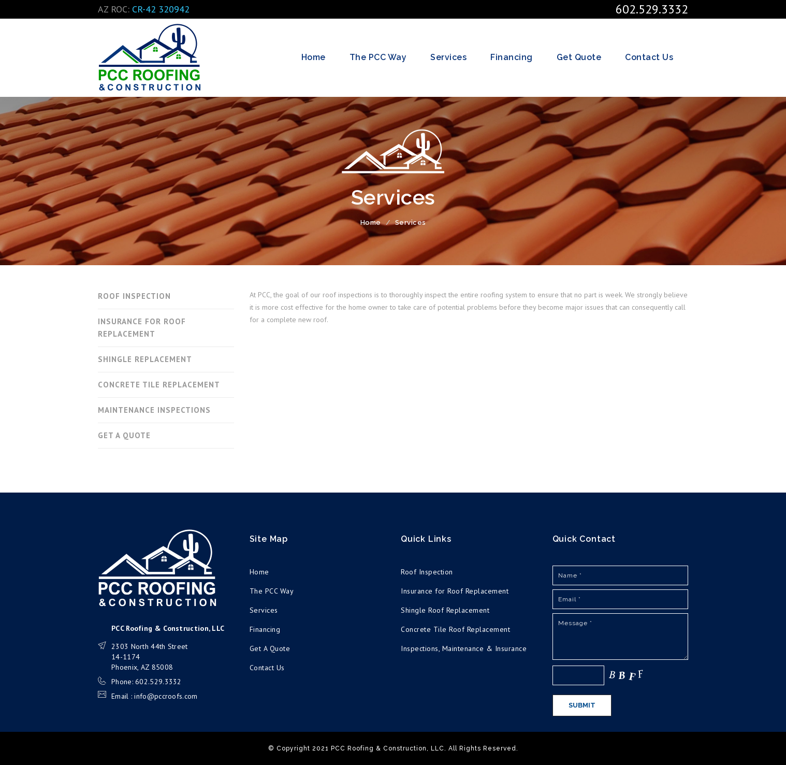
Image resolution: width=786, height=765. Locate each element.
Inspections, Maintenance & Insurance (464, 648)
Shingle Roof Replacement (445, 610)
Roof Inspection (427, 571)
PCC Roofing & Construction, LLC (149, 57)
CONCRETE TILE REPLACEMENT (159, 384)
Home (313, 57)
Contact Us (649, 57)
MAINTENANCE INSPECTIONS (154, 410)
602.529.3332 (652, 9)
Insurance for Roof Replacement (454, 591)
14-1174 (125, 656)
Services (448, 57)
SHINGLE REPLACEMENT (145, 359)
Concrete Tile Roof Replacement (455, 629)
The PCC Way (378, 57)
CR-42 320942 (161, 9)
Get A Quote (270, 648)
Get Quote (579, 57)
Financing (511, 57)
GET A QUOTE (124, 435)
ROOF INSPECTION (134, 296)
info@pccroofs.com (165, 696)
